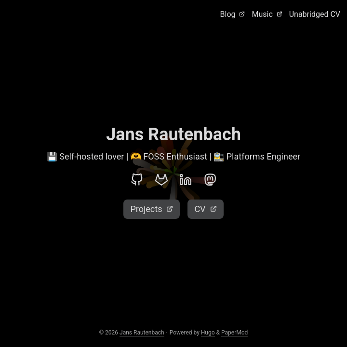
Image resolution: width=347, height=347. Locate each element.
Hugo (208, 332)
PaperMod (234, 332)
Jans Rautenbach (142, 332)
